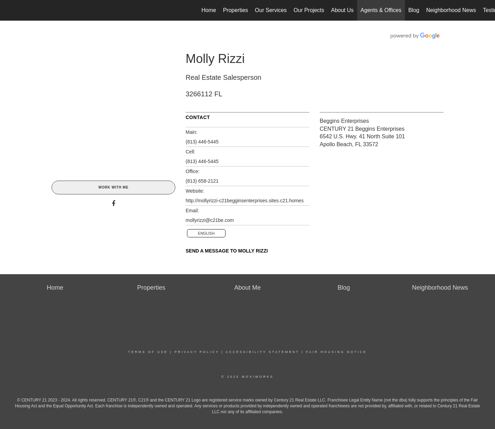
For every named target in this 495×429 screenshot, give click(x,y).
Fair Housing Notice (336, 352)
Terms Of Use (148, 352)
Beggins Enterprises (344, 121)
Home (208, 10)
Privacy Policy (197, 352)
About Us (342, 10)
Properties (235, 10)
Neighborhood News (451, 10)
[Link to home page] (8, 10)
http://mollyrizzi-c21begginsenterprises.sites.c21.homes (245, 200)
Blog (413, 10)
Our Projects (309, 10)
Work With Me (113, 187)
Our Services (271, 10)
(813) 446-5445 (202, 141)
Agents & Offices (381, 10)
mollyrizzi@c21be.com (210, 220)
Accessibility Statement (262, 352)
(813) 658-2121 (202, 181)
